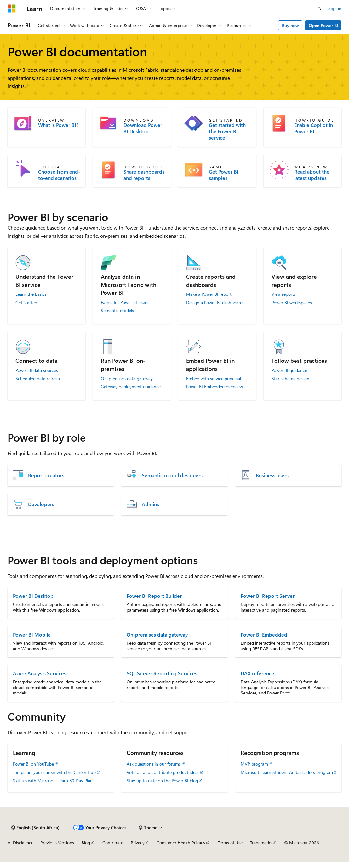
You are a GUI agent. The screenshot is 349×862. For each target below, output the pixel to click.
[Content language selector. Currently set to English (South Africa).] (35, 828)
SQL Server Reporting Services (162, 673)
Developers (41, 504)
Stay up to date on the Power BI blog (162, 781)
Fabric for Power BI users (124, 302)
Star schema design (290, 378)
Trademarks (261, 843)
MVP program (254, 764)
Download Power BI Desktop (142, 128)
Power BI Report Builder (154, 595)
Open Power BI (323, 25)
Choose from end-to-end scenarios (59, 174)
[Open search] (319, 8)
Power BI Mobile (32, 634)
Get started (26, 302)
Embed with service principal (213, 378)
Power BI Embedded (264, 634)
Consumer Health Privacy (181, 843)
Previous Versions (57, 843)
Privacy (138, 843)
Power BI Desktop (33, 595)
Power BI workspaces (292, 302)
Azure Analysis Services (39, 673)
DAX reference (257, 673)
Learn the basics (31, 294)
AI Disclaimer (20, 843)
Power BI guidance (289, 370)
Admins (150, 504)
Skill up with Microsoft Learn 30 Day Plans (53, 781)
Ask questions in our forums (154, 764)
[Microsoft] (12, 8)
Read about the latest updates (311, 174)
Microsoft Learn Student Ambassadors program (287, 772)
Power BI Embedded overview (214, 387)
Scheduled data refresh (37, 378)
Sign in (334, 8)
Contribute (112, 843)
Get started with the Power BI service (227, 131)
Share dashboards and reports (143, 174)
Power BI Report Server (268, 595)
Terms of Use (230, 843)
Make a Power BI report (209, 294)
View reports (284, 294)
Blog (86, 843)
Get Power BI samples (223, 174)
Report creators (46, 475)
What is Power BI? (58, 125)
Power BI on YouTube (33, 764)
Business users (272, 475)
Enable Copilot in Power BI (313, 128)
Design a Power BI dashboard (214, 302)
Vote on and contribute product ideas (163, 772)
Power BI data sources (36, 370)
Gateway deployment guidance (131, 387)
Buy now (290, 25)
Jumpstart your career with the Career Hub (54, 772)
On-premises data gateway (127, 378)
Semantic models (117, 310)
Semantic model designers (172, 475)
